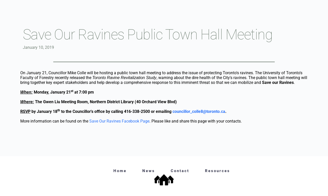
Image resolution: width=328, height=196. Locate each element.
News (148, 171)
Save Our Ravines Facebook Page (119, 121)
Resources (217, 171)
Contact (180, 171)
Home (120, 171)
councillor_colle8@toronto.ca (198, 111)
